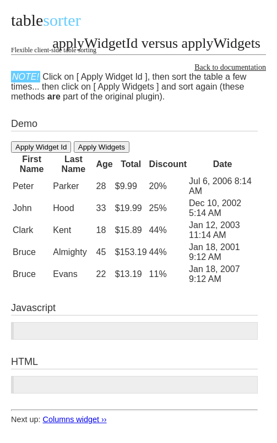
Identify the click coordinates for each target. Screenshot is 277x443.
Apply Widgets (101, 147)
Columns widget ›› (75, 419)
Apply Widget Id (41, 147)
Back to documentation (230, 67)
